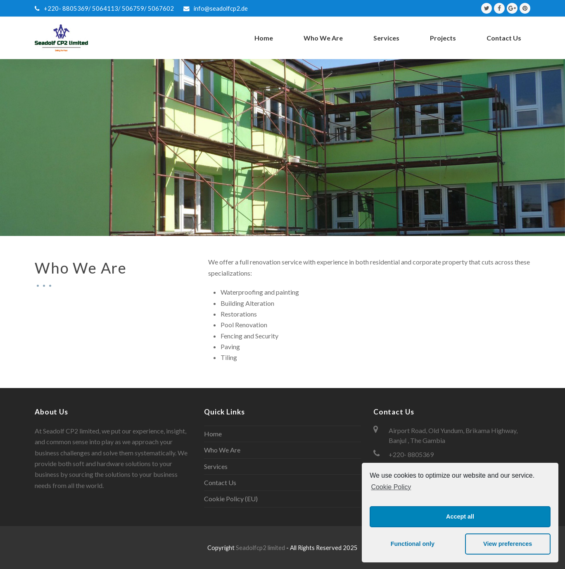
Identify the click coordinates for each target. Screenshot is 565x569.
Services (216, 466)
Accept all (460, 516)
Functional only (412, 543)
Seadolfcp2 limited (261, 547)
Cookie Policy (391, 486)
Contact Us (220, 482)
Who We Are (222, 450)
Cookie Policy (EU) (231, 498)
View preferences (507, 543)
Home (213, 434)
